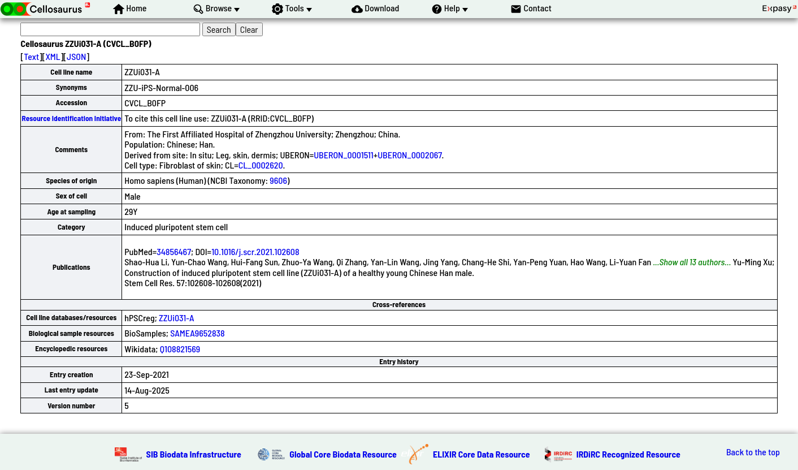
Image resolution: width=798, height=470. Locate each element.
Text (31, 56)
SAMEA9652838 (197, 332)
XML (52, 56)
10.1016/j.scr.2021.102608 (255, 251)
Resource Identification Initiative (71, 118)
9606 (278, 180)
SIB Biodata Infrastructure (193, 454)
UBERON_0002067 (409, 154)
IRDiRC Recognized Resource (628, 454)
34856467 (174, 251)
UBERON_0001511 (344, 154)
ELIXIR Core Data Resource (481, 454)
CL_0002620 (260, 164)
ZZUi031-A (176, 317)
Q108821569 (180, 348)
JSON (76, 56)
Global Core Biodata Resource (343, 454)
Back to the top (753, 452)
